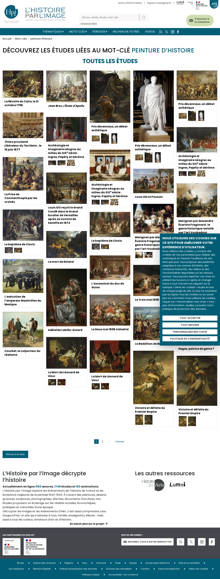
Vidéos (150, 32)
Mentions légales (42, 568)
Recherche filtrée (126, 32)
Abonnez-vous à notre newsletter (147, 541)
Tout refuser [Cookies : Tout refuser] (190, 325)
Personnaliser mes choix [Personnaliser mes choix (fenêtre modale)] (190, 332)
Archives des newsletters (119, 568)
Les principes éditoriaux (157, 562)
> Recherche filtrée (88, 23)
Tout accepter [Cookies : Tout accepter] (190, 318)
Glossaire (101, 562)
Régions (69, 562)
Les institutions (16, 568)
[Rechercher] (109, 17)
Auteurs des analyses (44, 562)
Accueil (7, 38)
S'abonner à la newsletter (200, 20)
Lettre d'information (130, 3)
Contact (145, 568)
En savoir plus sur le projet (87, 524)
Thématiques (52, 32)
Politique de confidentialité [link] (190, 338)
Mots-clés (77, 32)
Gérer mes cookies (198, 568)
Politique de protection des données (78, 568)
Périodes (98, 32)
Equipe (132, 562)
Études (20, 562)
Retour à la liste (15, 454)
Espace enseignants (159, 3)
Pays (84, 562)
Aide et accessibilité (189, 562)
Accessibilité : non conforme (123, 574)
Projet (117, 562)
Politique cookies (91, 574)
